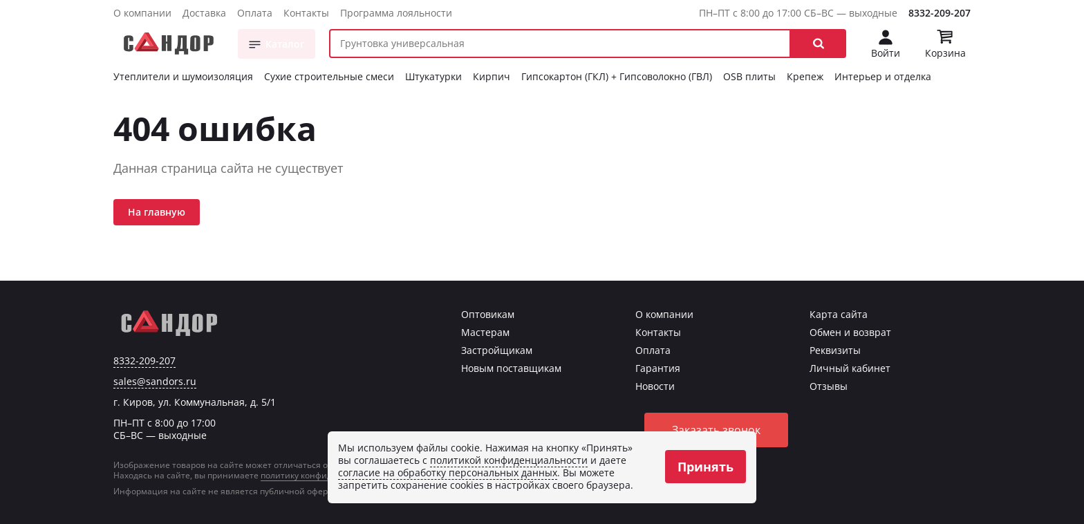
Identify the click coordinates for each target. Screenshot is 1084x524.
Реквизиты (835, 350)
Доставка (204, 12)
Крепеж (805, 76)
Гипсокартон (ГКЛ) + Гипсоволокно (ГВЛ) (616, 76)
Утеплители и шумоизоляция (183, 76)
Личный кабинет (850, 368)
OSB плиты (749, 76)
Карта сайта (839, 314)
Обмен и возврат (850, 332)
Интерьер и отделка (882, 76)
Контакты (306, 12)
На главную (156, 211)
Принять (705, 466)
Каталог (284, 43)
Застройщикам (496, 350)
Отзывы (829, 386)
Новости (655, 386)
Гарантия (657, 368)
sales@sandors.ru (154, 381)
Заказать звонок (716, 430)
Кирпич (491, 76)
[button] (818, 43)
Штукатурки (433, 76)
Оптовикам (487, 314)
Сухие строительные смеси (329, 76)
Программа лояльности (396, 12)
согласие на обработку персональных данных (447, 472)
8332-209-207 (939, 12)
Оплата (254, 12)
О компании (142, 12)
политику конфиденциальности (326, 475)
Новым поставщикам (511, 368)
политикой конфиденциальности (509, 460)
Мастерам (485, 332)
